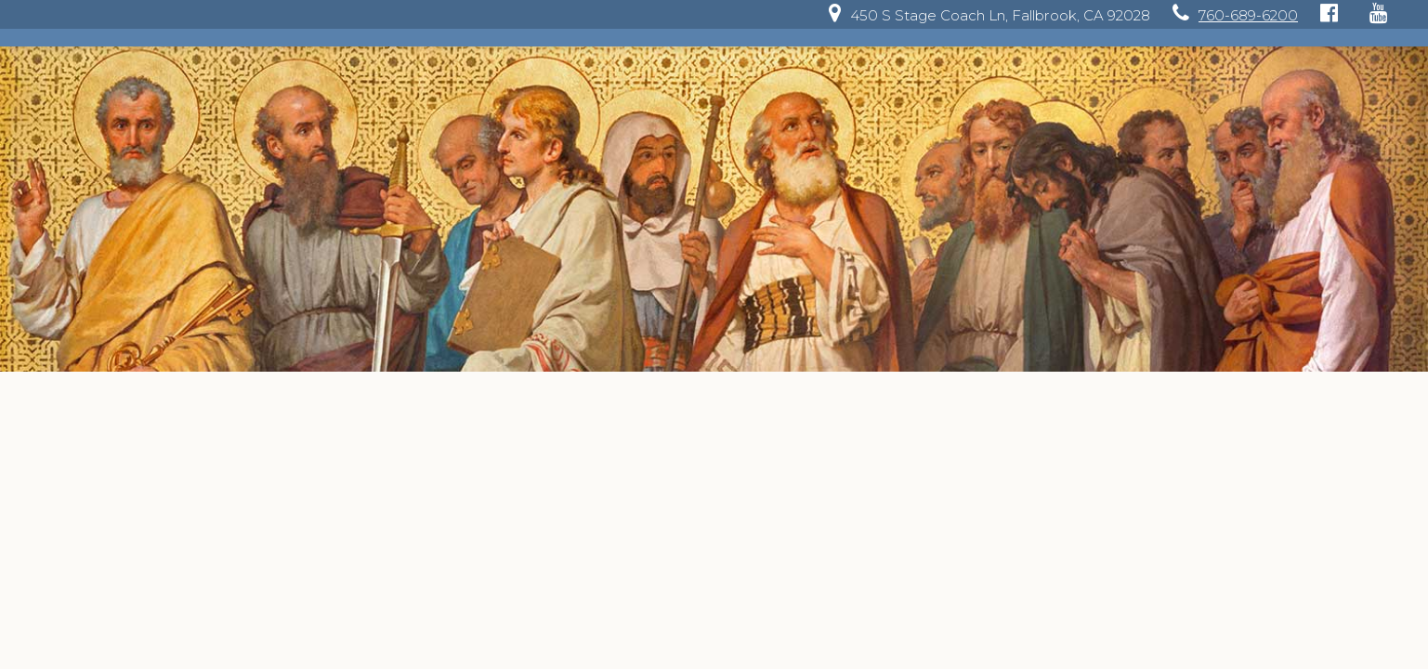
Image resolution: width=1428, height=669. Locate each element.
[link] (984, 15)
